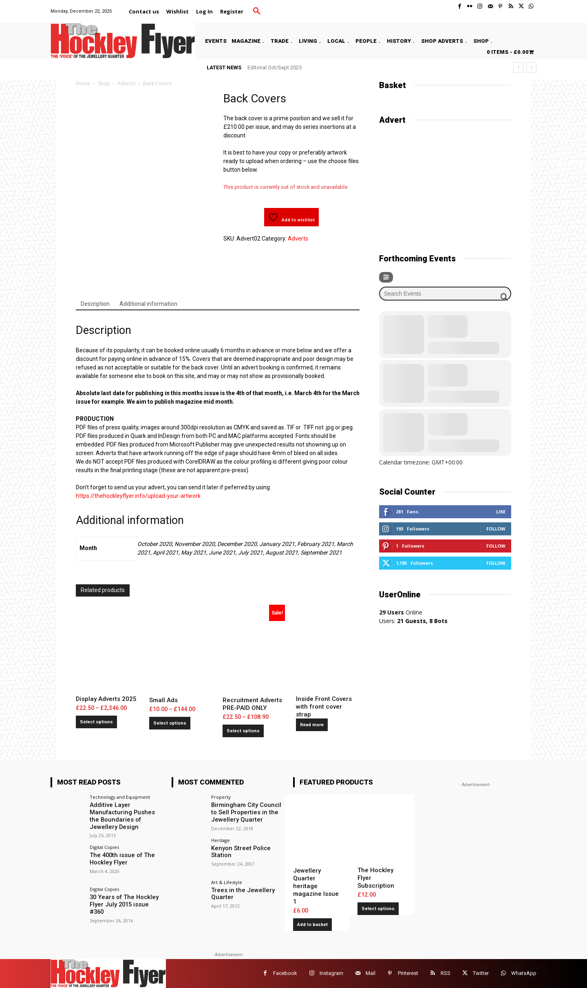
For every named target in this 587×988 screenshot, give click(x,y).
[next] (531, 67)
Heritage (220, 839)
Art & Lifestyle (226, 881)
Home (83, 83)
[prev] (518, 67)
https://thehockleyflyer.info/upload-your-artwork (138, 496)
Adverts (126, 83)
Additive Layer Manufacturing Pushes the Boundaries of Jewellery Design (124, 815)
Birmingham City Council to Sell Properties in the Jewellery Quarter (247, 812)
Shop (104, 83)
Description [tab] (95, 304)
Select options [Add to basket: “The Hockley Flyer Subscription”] (378, 908)
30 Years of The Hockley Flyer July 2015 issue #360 (125, 899)
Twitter (481, 973)
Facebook (285, 973)
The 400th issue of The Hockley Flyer (119, 857)
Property (221, 797)
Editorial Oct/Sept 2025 (274, 67)
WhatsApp (523, 973)
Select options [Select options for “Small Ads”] (169, 723)
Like (500, 511)
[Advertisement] (440, 184)
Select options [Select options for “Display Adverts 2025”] (96, 722)
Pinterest (408, 973)
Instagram (331, 973)
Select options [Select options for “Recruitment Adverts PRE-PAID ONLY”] (243, 731)
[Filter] (386, 277)
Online (400, 612)
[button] (257, 11)
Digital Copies (104, 845)
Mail (370, 973)
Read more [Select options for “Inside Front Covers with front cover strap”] (312, 724)
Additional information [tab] (148, 304)
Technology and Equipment (120, 797)
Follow (495, 529)
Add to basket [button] (312, 924)
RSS (445, 973)
